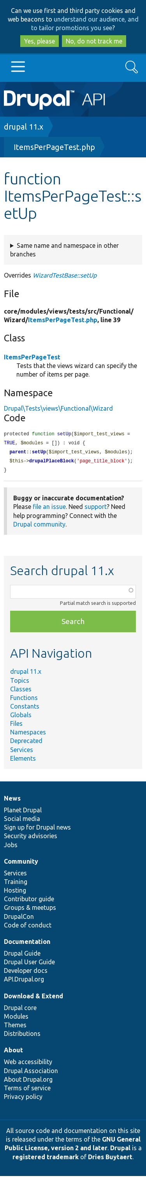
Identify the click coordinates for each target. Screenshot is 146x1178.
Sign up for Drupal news (37, 829)
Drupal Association (31, 1072)
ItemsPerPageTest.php (54, 147)
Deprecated (26, 742)
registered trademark (45, 1158)
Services (21, 751)
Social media (22, 820)
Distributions (22, 1035)
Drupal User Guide (29, 963)
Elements (23, 760)
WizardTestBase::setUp (65, 275)
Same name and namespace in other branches (64, 250)
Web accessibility (28, 1063)
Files (16, 725)
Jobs (11, 846)
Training (15, 883)
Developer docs (25, 972)
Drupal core (20, 1009)
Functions (24, 699)
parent (17, 453)
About (13, 1051)
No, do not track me (94, 41)
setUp (39, 453)
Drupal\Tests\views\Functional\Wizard (58, 408)
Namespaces (28, 734)
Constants (24, 708)
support (95, 508)
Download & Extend (33, 997)
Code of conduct (27, 927)
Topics (19, 682)
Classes (21, 691)
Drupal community (39, 526)
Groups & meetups (30, 909)
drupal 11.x (23, 126)
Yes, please (39, 41)
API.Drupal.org (24, 981)
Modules (16, 1018)
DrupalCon (19, 918)
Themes (15, 1026)
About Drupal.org (28, 1081)
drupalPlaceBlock (51, 462)
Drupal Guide (22, 955)
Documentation (27, 943)
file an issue (49, 508)
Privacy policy (23, 1098)
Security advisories (30, 837)
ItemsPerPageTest (32, 357)
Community (21, 863)
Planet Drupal (23, 811)
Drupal (120, 1149)
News (12, 800)
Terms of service (27, 1089)
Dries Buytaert (110, 1158)
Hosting (15, 892)
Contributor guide (29, 900)
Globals (21, 716)
